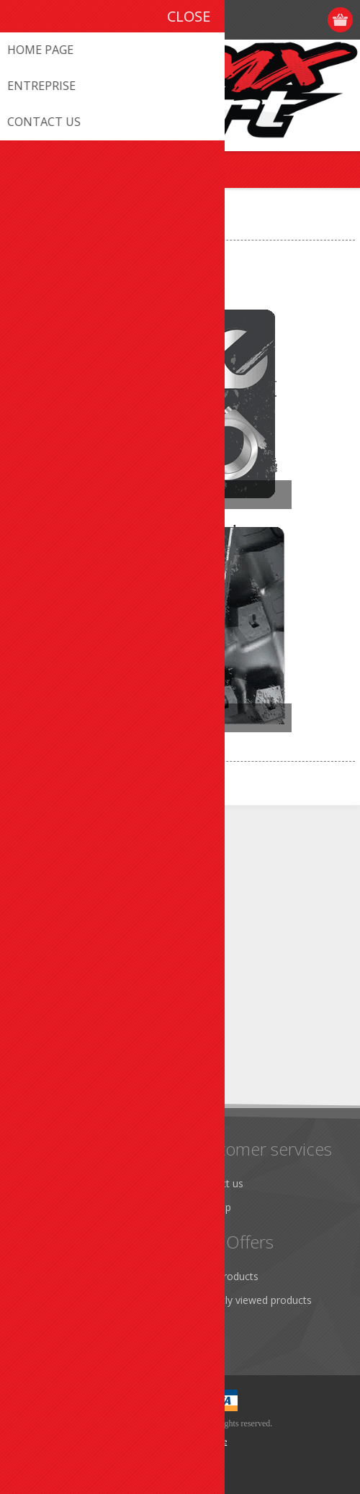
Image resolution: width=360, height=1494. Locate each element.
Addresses (44, 1300)
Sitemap (212, 1207)
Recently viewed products (252, 1300)
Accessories (119, 717)
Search (209, 1324)
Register (285, 19)
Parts (96, 494)
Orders (36, 1324)
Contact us (218, 1183)
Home (26, 228)
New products (225, 1276)
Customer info (53, 1276)
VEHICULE (75, 228)
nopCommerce (202, 1441)
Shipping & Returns (64, 1207)
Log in (313, 19)
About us (41, 1183)
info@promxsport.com (94, 893)
